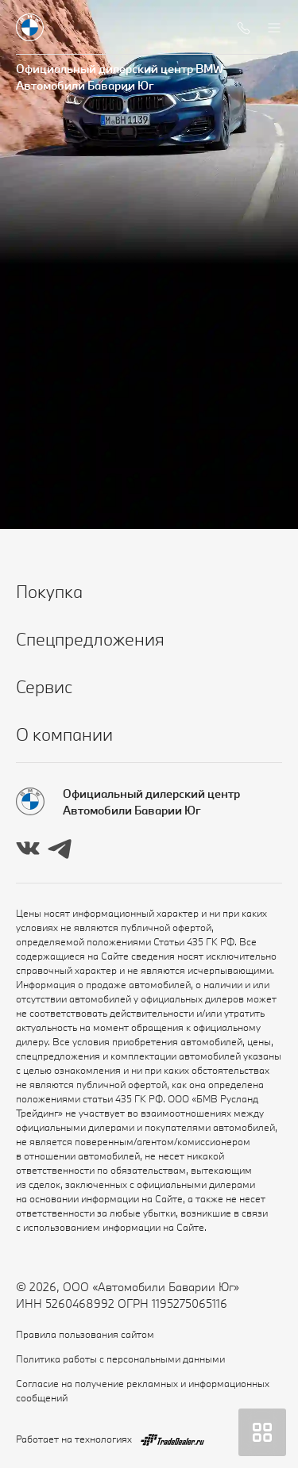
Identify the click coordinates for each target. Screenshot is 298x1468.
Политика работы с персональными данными (120, 1358)
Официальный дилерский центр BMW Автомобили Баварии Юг (119, 77)
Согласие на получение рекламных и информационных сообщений (142, 1390)
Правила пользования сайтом (85, 1334)
